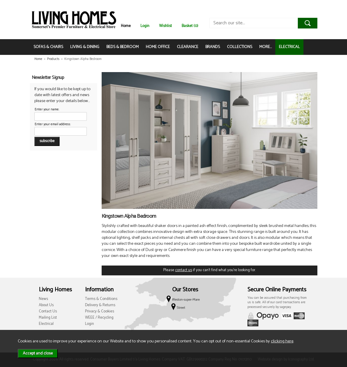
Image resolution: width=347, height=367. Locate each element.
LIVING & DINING (84, 47)
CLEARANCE (187, 47)
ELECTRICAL (289, 47)
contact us (183, 270)
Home (126, 26)
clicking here (282, 341)
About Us (46, 305)
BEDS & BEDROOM (122, 47)
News (43, 299)
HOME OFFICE (158, 47)
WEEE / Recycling (99, 317)
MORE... (265, 47)
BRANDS (212, 47)
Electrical (46, 324)
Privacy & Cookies (99, 311)
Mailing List (48, 317)
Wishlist (165, 26)
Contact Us (48, 311)
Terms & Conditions (101, 299)
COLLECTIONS (239, 47)
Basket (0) (190, 26)
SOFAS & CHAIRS (48, 47)
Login (144, 26)
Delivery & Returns (100, 305)
